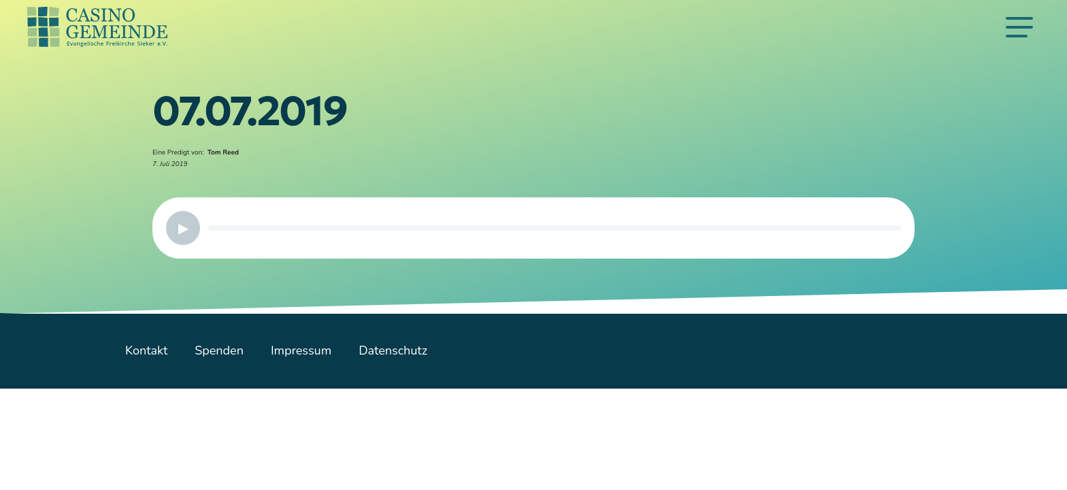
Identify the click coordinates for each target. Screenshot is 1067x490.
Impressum (301, 350)
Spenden (219, 350)
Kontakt (146, 350)
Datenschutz (393, 350)
